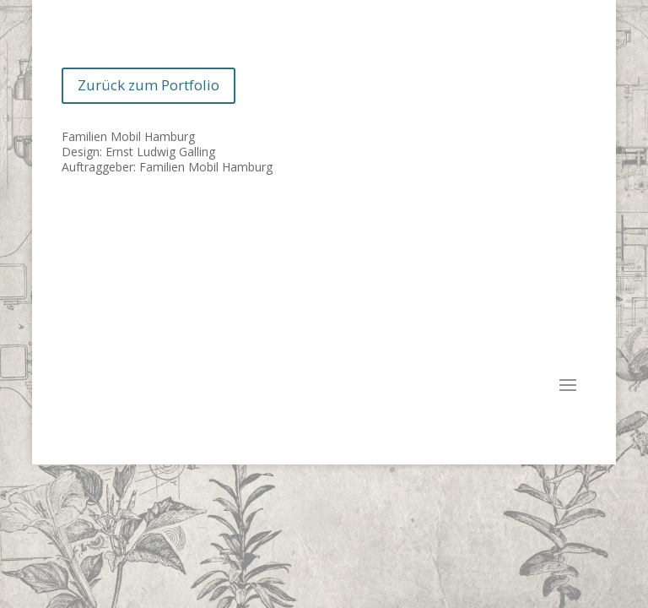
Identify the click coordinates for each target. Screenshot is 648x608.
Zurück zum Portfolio (148, 85)
